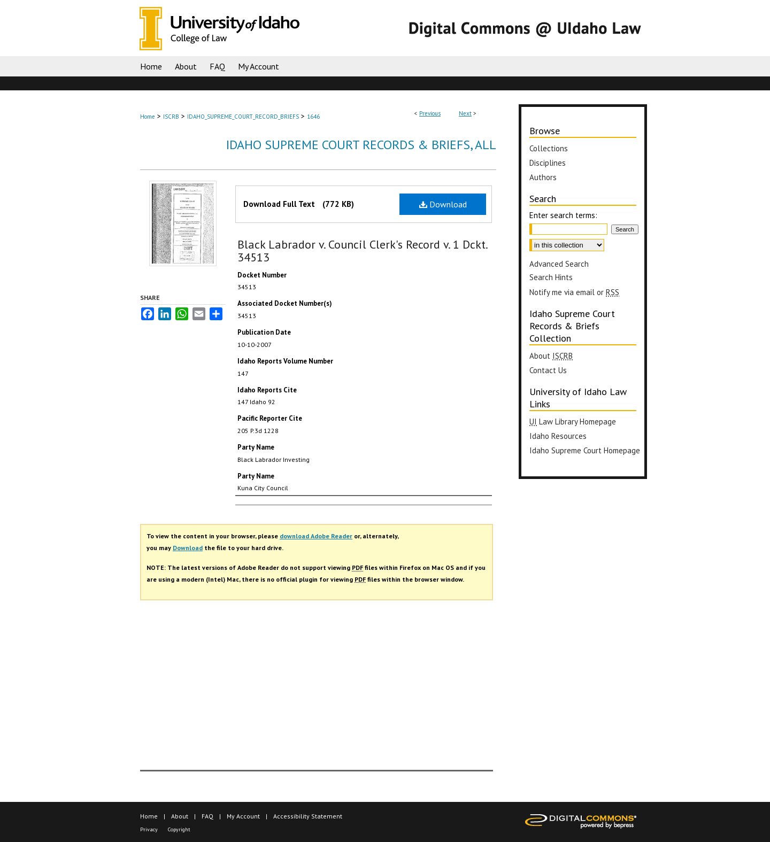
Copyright (179, 829)
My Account (243, 816)
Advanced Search (559, 264)
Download (443, 204)
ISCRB (171, 116)
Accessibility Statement (307, 816)
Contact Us (548, 370)
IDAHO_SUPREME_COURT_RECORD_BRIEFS (243, 116)
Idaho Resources (558, 436)
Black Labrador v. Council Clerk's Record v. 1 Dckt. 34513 (362, 251)
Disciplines (547, 163)
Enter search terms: (563, 215)
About (551, 356)
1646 (313, 116)
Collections (548, 148)
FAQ (207, 816)
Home (147, 116)
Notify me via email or (574, 292)
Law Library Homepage (572, 421)
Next (465, 113)
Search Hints (551, 277)
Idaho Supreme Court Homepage (584, 450)
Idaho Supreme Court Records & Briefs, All (361, 144)
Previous (430, 113)
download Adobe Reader (316, 536)
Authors (543, 177)
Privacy (149, 829)
